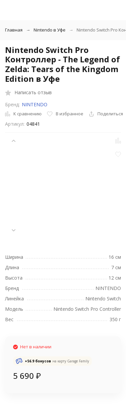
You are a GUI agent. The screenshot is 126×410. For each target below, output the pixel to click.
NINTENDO (34, 104)
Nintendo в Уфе (50, 30)
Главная (14, 30)
